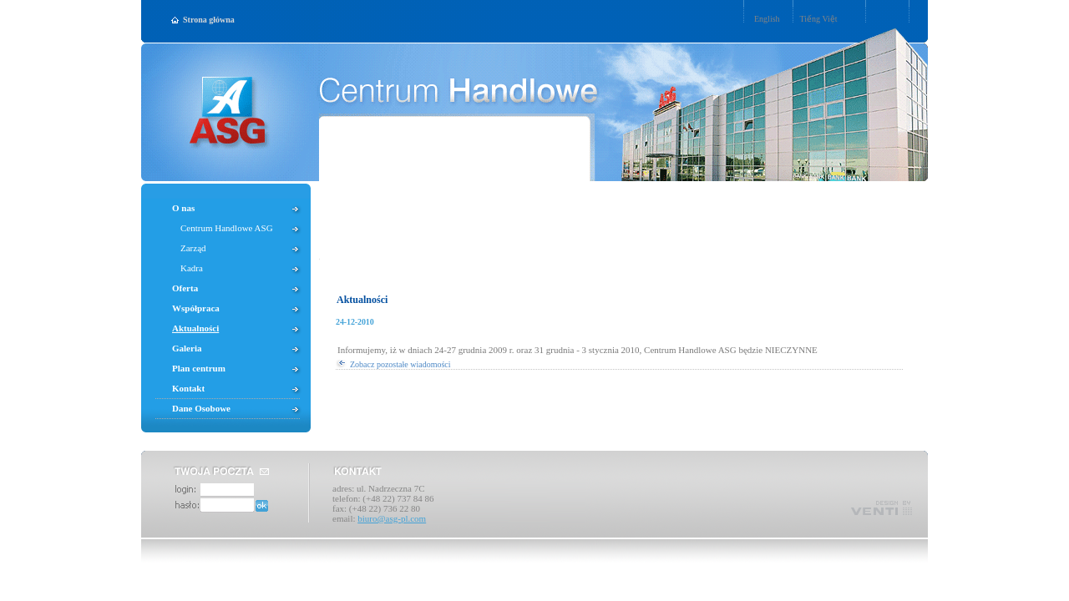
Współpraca (196, 308)
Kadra (191, 268)
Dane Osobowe (201, 408)
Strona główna (209, 19)
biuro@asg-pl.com (391, 518)
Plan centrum (198, 368)
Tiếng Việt (819, 18)
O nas (183, 208)
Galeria (186, 348)
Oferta (185, 288)
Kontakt (188, 388)
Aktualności (362, 300)
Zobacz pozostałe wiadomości (400, 364)
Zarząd (193, 248)
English (767, 18)
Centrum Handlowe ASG (226, 228)
